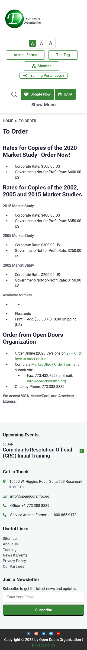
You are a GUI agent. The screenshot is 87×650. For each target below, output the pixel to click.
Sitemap (42, 66)
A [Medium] (41, 43)
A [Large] (50, 43)
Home (8, 121)
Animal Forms (25, 55)
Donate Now (37, 94)
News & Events (15, 555)
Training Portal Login (43, 75)
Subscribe (43, 610)
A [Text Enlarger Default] (32, 43)
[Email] (43, 597)
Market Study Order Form (51, 364)
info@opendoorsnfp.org (46, 381)
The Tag (63, 55)
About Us (10, 544)
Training (9, 550)
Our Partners (13, 566)
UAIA (65, 94)
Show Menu (43, 104)
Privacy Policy (14, 561)
